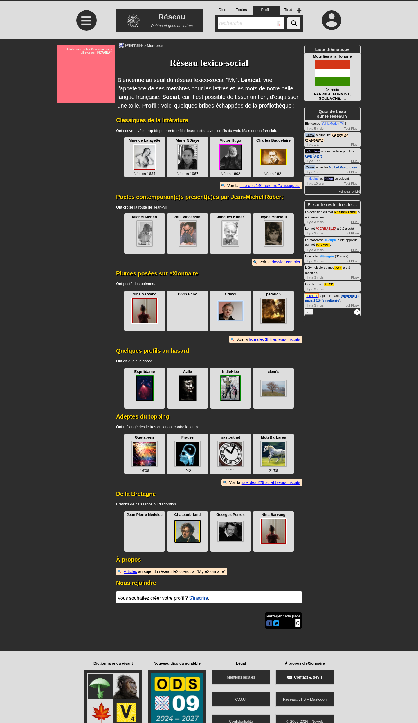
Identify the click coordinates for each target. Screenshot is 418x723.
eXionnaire (134, 45)
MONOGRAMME (345, 212)
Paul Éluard (314, 156)
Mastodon (318, 699)
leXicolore (313, 151)
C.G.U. (241, 699)
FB (303, 699)
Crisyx (310, 135)
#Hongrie (327, 255)
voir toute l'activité (349, 191)
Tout (347, 128)
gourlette (312, 294)
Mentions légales (241, 677)
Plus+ (355, 128)
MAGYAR (323, 244)
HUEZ (328, 283)
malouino (312, 178)
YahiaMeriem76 (333, 123)
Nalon (328, 178)
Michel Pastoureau (343, 167)
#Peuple (331, 239)
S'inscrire (198, 598)
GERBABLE (326, 228)
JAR (338, 267)
